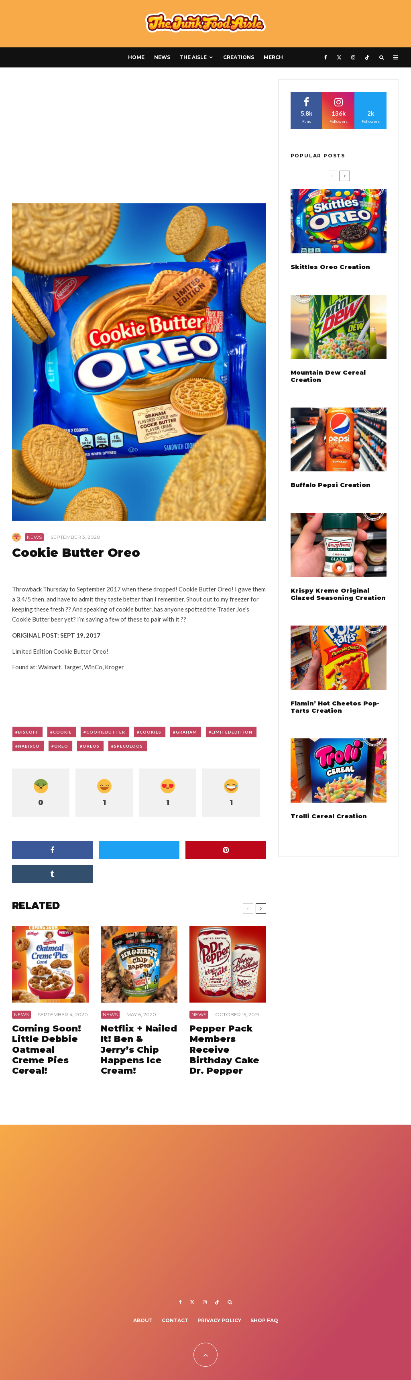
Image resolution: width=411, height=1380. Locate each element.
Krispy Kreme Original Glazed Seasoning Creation (338, 594)
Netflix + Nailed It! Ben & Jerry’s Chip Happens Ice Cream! (139, 1049)
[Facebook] (325, 57)
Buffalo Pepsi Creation (330, 485)
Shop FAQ (264, 1320)
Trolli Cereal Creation (329, 816)
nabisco (29, 746)
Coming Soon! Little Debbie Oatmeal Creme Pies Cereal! (46, 1049)
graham (186, 732)
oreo (61, 746)
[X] (339, 57)
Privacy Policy (219, 1320)
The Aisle (193, 57)
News (162, 57)
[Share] (52, 850)
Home (136, 57)
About (143, 1320)
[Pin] (225, 850)
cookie (62, 732)
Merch (273, 57)
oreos (91, 746)
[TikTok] (367, 57)
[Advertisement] (139, 139)
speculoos (128, 746)
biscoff (28, 732)
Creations (238, 57)
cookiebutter (105, 732)
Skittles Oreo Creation (330, 267)
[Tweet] (139, 850)
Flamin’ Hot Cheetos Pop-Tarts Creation (335, 707)
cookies (150, 732)
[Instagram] (353, 57)
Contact (175, 1320)
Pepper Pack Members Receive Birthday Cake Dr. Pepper (224, 1049)
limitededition (232, 732)
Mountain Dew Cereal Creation (328, 376)
